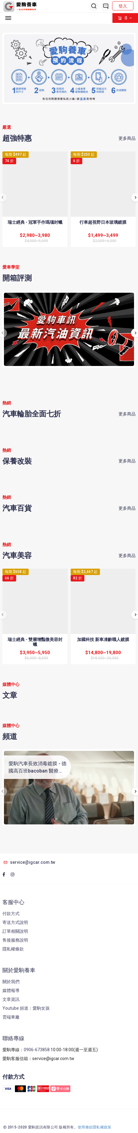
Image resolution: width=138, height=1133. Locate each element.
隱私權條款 (13, 949)
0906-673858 (37, 1049)
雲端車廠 (10, 1017)
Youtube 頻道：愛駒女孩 (26, 1008)
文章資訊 (10, 999)
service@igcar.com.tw (28, 862)
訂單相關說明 (15, 931)
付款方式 (10, 913)
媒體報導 (10, 990)
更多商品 (127, 138)
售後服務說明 (15, 940)
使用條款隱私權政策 (94, 1127)
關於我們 (10, 981)
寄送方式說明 (15, 922)
